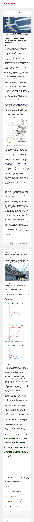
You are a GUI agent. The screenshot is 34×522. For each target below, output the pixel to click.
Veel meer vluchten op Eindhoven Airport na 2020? (16, 253)
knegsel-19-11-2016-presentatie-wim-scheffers (13, 501)
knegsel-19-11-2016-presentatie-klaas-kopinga (13, 499)
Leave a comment (10, 244)
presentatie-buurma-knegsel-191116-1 (12, 496)
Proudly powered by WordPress (10, 520)
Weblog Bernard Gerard (10, 3)
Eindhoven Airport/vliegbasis (15, 243)
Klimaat (21, 513)
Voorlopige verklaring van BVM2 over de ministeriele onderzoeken (15, 40)
